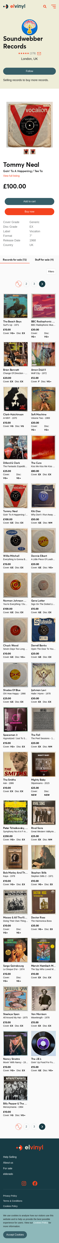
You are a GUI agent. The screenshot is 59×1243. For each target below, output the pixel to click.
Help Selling (10, 1157)
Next (49, 123)
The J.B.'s (36, 1059)
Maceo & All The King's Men (19, 917)
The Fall (35, 735)
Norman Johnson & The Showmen (22, 600)
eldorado (8, 1174)
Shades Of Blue (11, 690)
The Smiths (9, 780)
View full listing (11, 175)
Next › (42, 284)
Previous (9, 123)
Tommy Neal (21, 165)
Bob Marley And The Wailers (19, 873)
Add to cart (29, 201)
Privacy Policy (10, 1196)
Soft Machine (38, 414)
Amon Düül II (38, 370)
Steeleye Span (11, 1014)
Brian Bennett (11, 370)
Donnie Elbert (39, 556)
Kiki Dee (36, 511)
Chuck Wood (10, 645)
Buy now (29, 211)
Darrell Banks (39, 645)
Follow (29, 71)
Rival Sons (37, 828)
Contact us (8, 1211)
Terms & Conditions (12, 1201)
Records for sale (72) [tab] (15, 260)
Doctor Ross (38, 917)
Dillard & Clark (11, 463)
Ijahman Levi (38, 690)
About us (8, 1162)
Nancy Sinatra (11, 1059)
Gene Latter (38, 600)
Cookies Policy (10, 1206)
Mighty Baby (38, 780)
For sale (7, 1168)
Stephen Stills (39, 873)
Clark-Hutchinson (13, 414)
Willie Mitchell (11, 556)
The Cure (36, 463)
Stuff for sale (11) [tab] (44, 260)
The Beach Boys (12, 321)
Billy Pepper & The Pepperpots (20, 1103)
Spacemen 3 (10, 735)
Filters (51, 271)
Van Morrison (39, 1014)
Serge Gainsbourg (13, 966)
